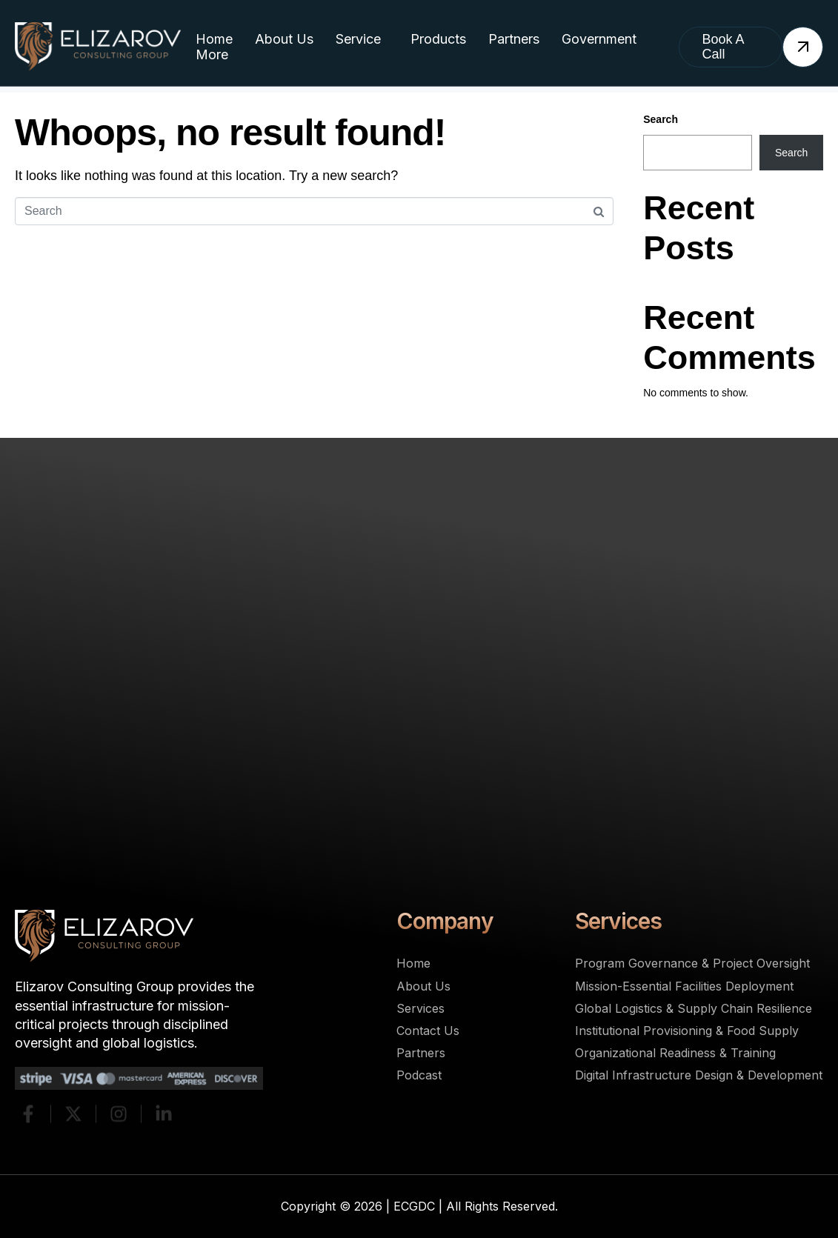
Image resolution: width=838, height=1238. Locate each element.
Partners (513, 39)
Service (358, 39)
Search (660, 119)
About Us (284, 39)
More (212, 54)
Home (214, 39)
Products (438, 39)
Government (599, 39)
